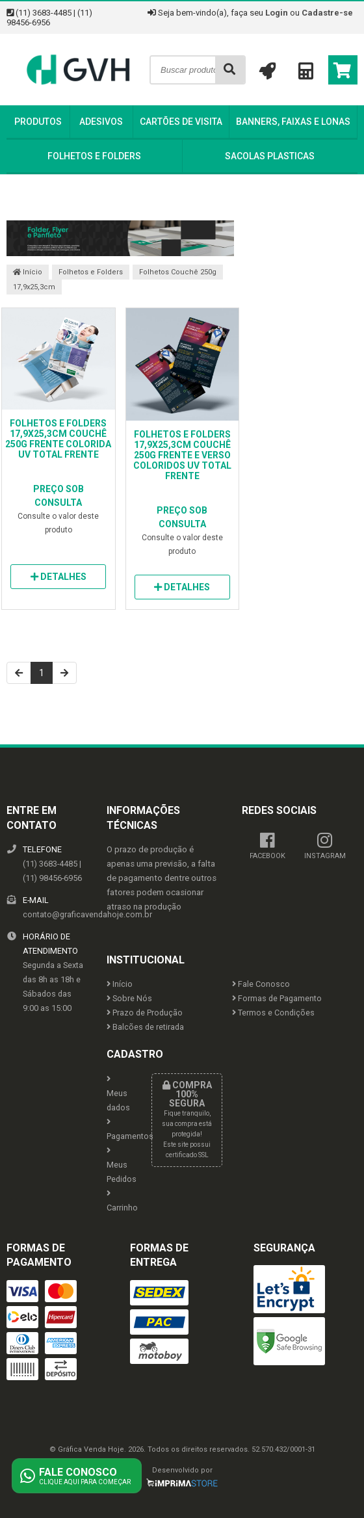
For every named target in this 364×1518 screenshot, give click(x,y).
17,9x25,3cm (34, 287)
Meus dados (118, 1093)
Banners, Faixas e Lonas (293, 121)
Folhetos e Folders (94, 156)
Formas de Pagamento (277, 998)
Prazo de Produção (145, 1012)
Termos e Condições (273, 1012)
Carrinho (119, 1201)
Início (27, 272)
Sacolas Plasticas (270, 156)
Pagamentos (119, 1129)
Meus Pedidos (119, 1165)
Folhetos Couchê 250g (177, 272)
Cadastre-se (327, 13)
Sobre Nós (129, 998)
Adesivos (101, 121)
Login (276, 13)
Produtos (38, 121)
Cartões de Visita (181, 121)
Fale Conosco (261, 984)
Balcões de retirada (145, 1027)
